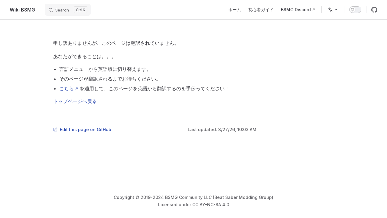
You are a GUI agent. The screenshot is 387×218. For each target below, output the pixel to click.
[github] (374, 9)
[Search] (68, 10)
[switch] (355, 9)
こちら (66, 88)
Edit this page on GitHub (82, 129)
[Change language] (333, 9)
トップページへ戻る (75, 101)
